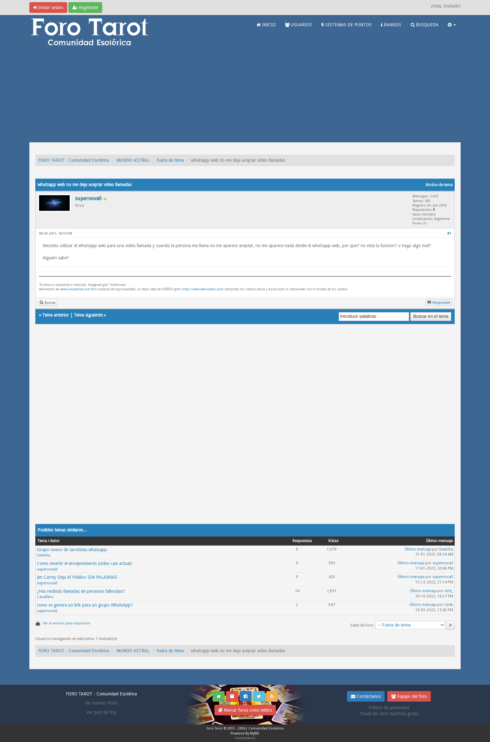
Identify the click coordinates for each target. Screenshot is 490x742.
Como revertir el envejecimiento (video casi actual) (84, 563)
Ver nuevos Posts (101, 702)
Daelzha (446, 549)
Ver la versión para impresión (66, 623)
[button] (452, 24)
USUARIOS (298, 24)
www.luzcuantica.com (75, 289)
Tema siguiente (88, 315)
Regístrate (85, 7)
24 (297, 591)
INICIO (266, 24)
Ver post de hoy (101, 712)
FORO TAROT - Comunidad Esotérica (73, 160)
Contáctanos (366, 696)
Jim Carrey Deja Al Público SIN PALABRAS (77, 577)
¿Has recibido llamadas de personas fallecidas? (81, 591)
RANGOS (391, 24)
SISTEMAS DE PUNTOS (346, 24)
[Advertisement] (245, 95)
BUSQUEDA (424, 24)
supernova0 (47, 569)
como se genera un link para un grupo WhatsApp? (85, 604)
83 (425, 223)
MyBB (254, 733)
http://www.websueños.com (203, 289)
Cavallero (45, 597)
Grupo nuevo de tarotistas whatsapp (72, 549)
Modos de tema (439, 185)
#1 (449, 233)
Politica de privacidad (389, 707)
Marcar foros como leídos (245, 710)
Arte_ (449, 591)
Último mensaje (417, 549)
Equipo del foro (409, 696)
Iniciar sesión (48, 7)
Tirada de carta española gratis (388, 713)
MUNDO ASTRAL (132, 160)
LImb (448, 604)
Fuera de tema (170, 160)
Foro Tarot (214, 728)
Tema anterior (55, 315)
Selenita (43, 555)
